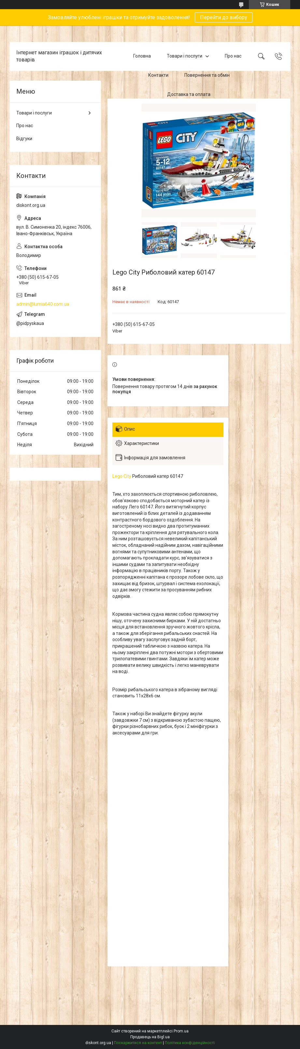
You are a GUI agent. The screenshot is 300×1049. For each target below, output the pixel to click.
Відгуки (24, 138)
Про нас (233, 56)
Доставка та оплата (188, 94)
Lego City (121, 476)
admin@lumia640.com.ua (42, 304)
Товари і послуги (184, 56)
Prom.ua (181, 1031)
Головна (142, 56)
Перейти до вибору (223, 17)
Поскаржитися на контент (138, 1043)
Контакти (158, 75)
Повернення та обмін (207, 75)
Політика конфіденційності (190, 1043)
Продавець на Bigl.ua (150, 1037)
